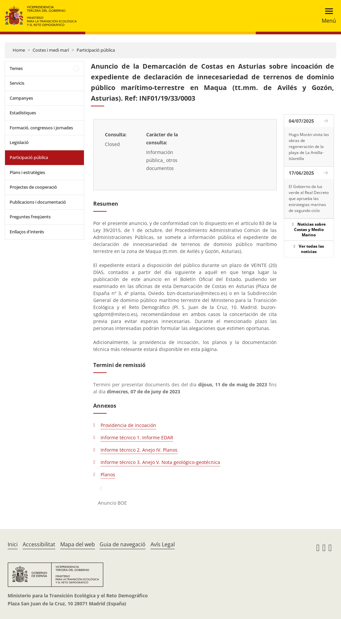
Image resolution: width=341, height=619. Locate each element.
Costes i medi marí (51, 50)
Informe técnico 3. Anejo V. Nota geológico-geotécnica (160, 462)
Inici (13, 544)
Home (19, 50)
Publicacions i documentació (38, 202)
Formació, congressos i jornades (41, 128)
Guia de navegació (123, 544)
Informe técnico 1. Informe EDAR (137, 437)
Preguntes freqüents (30, 217)
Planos (108, 474)
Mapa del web (77, 544)
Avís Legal (163, 544)
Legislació (19, 142)
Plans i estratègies (27, 172)
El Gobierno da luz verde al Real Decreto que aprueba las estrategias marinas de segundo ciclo (309, 198)
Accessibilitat (39, 544)
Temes (16, 68)
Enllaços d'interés (27, 232)
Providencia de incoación (128, 425)
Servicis (17, 83)
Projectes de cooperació (33, 187)
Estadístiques (23, 113)
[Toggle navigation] (326, 16)
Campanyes (21, 98)
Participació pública (96, 50)
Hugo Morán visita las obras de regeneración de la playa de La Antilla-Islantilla (309, 146)
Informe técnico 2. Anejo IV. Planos (139, 450)
